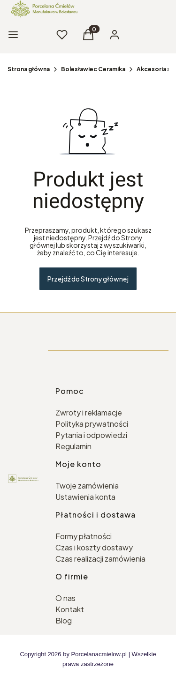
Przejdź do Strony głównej (88, 278)
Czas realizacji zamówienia (100, 559)
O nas (65, 598)
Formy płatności (83, 536)
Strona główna (29, 69)
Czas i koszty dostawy (94, 547)
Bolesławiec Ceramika (93, 69)
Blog (63, 620)
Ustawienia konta (85, 497)
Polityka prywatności (91, 424)
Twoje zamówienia (87, 485)
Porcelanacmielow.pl (99, 654)
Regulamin (73, 446)
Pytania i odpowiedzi (91, 435)
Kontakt (69, 609)
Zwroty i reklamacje (88, 412)
